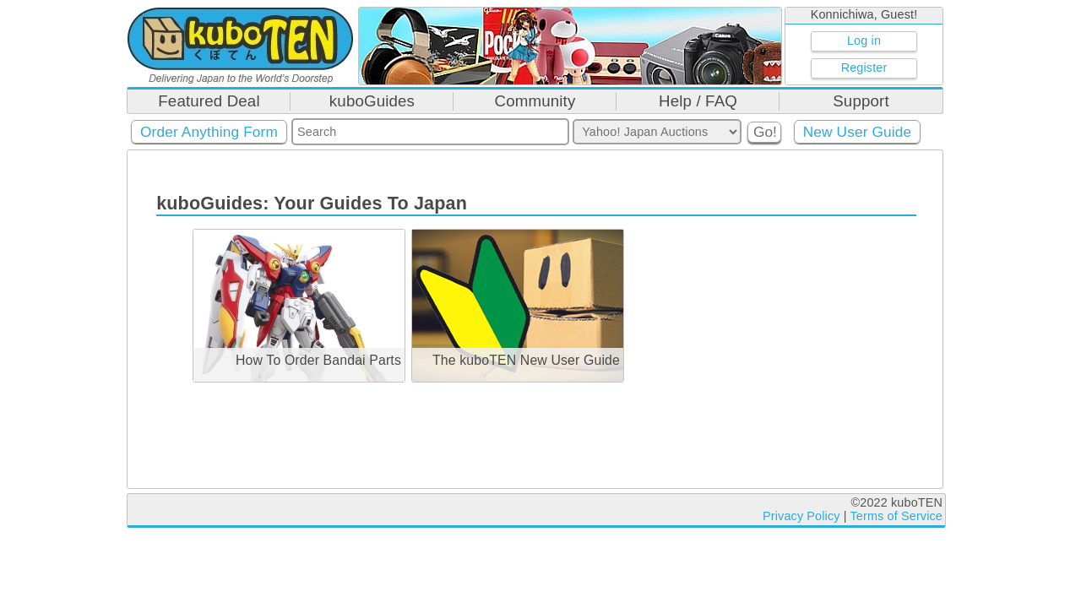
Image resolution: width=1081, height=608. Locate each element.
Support (861, 101)
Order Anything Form (209, 131)
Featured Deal (208, 101)
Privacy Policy (801, 516)
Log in (864, 40)
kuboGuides (372, 101)
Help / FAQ (698, 101)
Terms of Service (896, 516)
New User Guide (857, 131)
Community (535, 101)
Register (864, 67)
